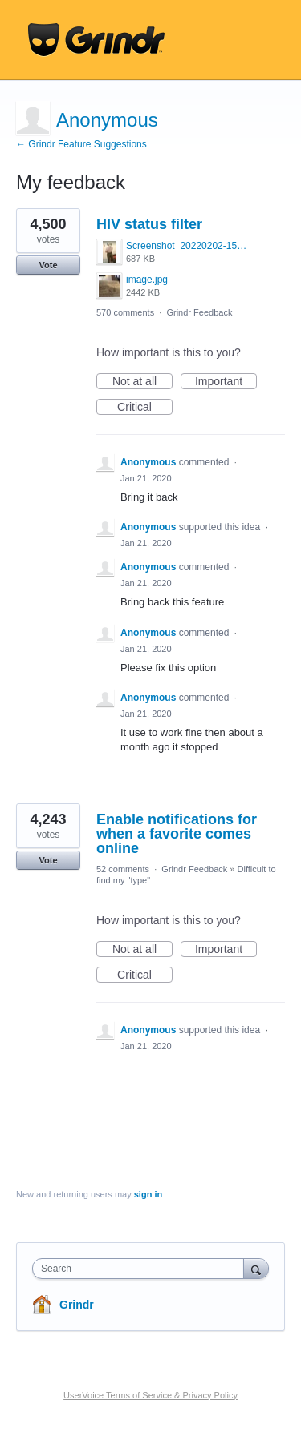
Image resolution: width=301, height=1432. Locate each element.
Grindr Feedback (199, 312)
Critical (145, 407)
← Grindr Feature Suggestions (81, 144)
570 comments (125, 312)
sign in (148, 1194)
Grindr (76, 1304)
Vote (48, 265)
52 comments (122, 869)
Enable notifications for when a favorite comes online (176, 833)
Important (226, 382)
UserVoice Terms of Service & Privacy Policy (150, 1395)
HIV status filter (149, 224)
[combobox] (141, 1268)
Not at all (142, 382)
